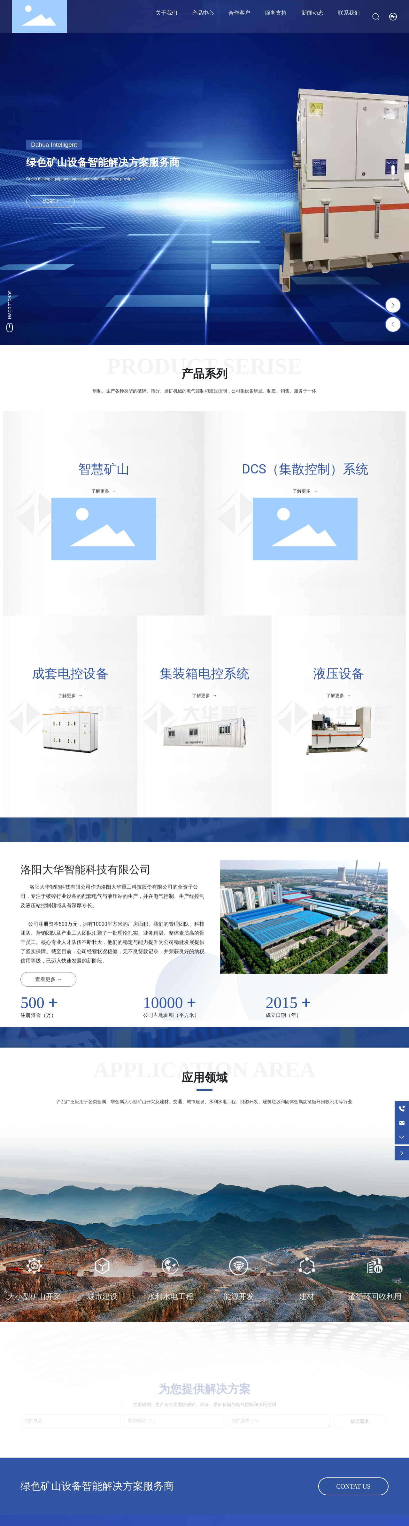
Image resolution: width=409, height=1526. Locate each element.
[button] (393, 170)
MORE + (50, 201)
